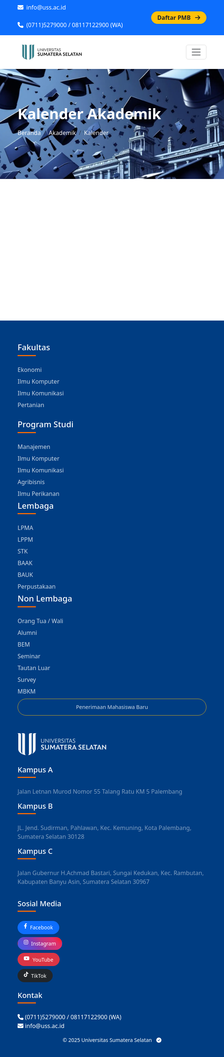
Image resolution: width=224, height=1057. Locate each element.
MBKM (27, 691)
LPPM (25, 539)
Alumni (27, 633)
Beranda (29, 133)
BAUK (25, 575)
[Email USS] (41, 1026)
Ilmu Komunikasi (41, 393)
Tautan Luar (34, 668)
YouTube (38, 959)
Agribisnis (31, 482)
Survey (27, 680)
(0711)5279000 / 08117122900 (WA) (70, 25)
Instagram (40, 943)
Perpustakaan (37, 586)
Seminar (29, 656)
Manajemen (34, 447)
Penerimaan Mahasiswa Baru (112, 706)
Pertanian (31, 405)
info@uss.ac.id (42, 7)
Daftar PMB (178, 18)
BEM (24, 644)
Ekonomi (30, 370)
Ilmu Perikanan (38, 494)
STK (23, 551)
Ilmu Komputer (38, 381)
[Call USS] (70, 1017)
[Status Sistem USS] (158, 1039)
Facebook (38, 927)
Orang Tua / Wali (40, 621)
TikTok (35, 976)
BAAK (25, 563)
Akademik (62, 133)
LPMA (25, 528)
